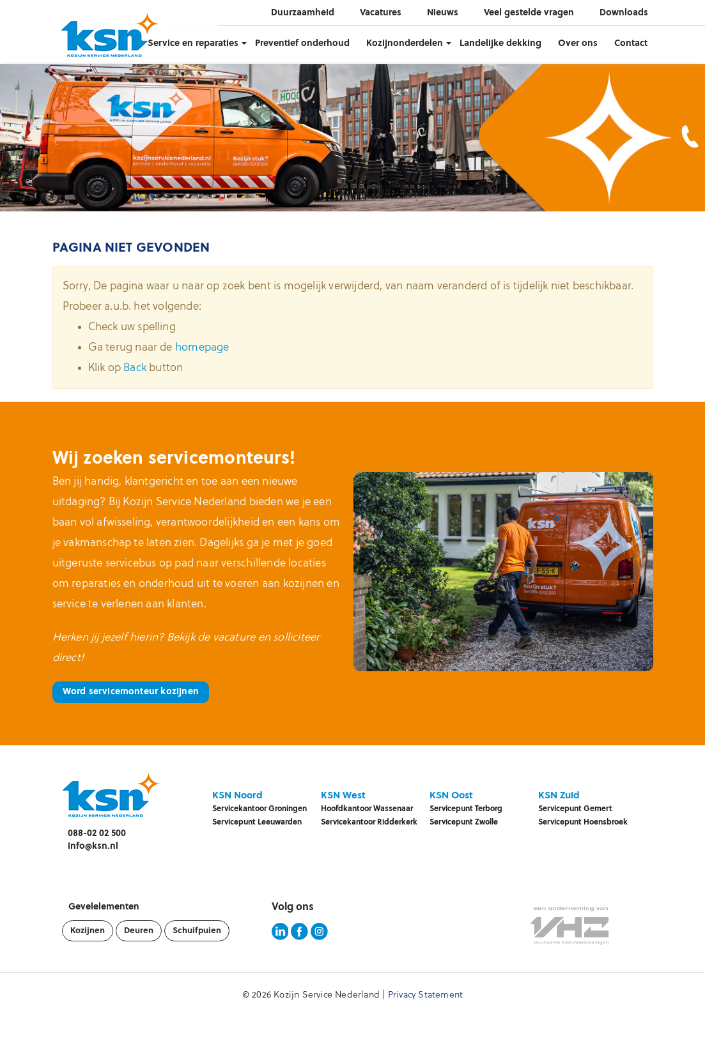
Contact (630, 44)
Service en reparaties (193, 44)
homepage (202, 348)
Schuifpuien (197, 931)
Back (134, 368)
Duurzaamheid (302, 13)
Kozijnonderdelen (404, 44)
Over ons (578, 44)
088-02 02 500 (97, 834)
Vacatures (380, 13)
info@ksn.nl (93, 846)
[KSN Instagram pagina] (319, 938)
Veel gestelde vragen (529, 13)
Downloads (624, 13)
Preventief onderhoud (302, 44)
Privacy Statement (425, 995)
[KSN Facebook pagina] (299, 938)
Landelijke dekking (500, 44)
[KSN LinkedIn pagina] (280, 938)
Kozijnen (87, 931)
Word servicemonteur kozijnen (131, 692)
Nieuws (442, 13)
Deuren (138, 931)
